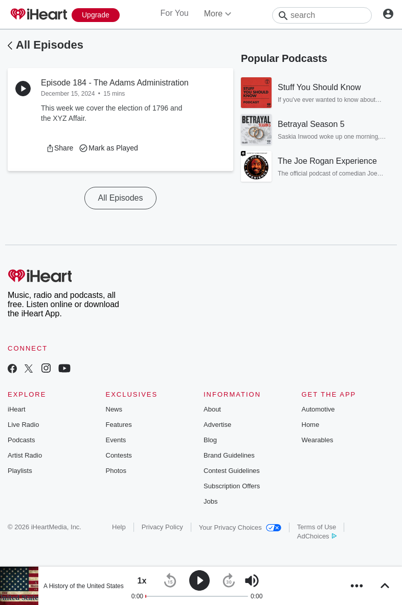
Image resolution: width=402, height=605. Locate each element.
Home (311, 424)
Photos (116, 470)
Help (119, 527)
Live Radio (23, 424)
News (114, 409)
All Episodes (49, 44)
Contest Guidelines (232, 470)
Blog (210, 440)
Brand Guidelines (229, 455)
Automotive (318, 409)
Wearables (317, 440)
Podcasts (21, 440)
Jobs (210, 501)
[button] (59, 148)
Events (116, 440)
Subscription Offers (232, 486)
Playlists (20, 470)
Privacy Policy (162, 527)
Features (119, 424)
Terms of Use (317, 527)
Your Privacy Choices (240, 527)
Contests (119, 455)
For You (175, 13)
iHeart (17, 409)
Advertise (217, 424)
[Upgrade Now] (96, 15)
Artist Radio (25, 455)
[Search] (322, 15)
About (212, 409)
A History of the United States (83, 586)
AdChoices (317, 536)
